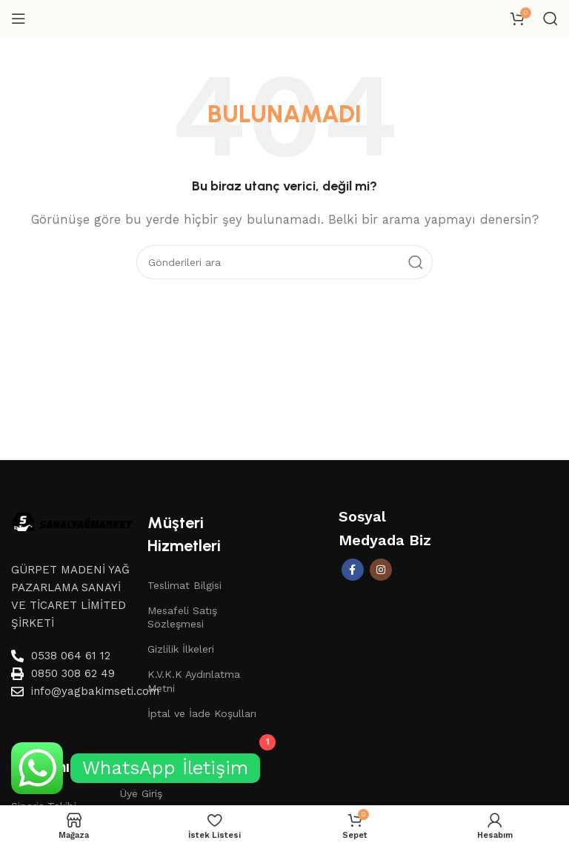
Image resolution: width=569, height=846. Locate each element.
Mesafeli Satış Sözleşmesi (182, 617)
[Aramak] (550, 18)
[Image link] (72, 520)
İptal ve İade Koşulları (201, 713)
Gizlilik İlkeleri (180, 649)
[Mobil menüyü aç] (18, 18)
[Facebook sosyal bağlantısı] (353, 570)
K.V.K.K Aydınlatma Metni (193, 680)
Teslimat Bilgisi (184, 585)
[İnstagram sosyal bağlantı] (381, 570)
